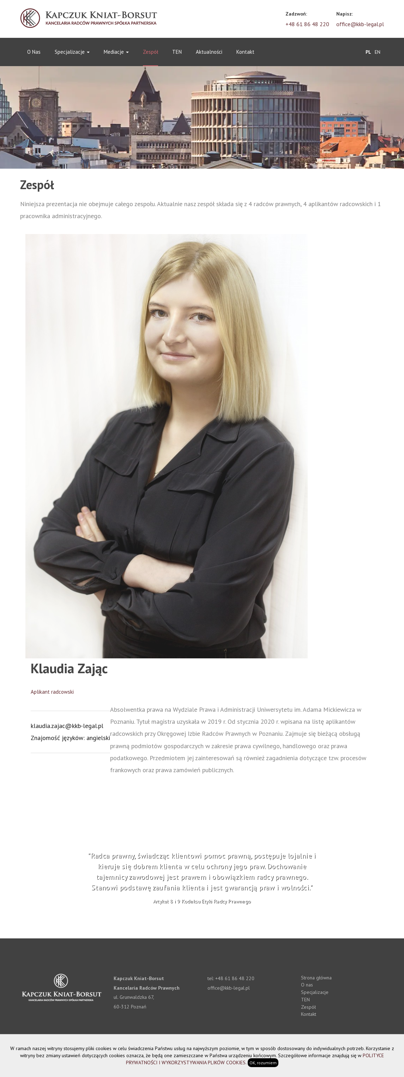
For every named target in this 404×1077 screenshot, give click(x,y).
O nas (34, 51)
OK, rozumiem (263, 1062)
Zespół (150, 51)
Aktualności (209, 51)
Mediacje (116, 51)
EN (377, 51)
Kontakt (245, 51)
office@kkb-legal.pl (360, 24)
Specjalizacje (72, 51)
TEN (177, 51)
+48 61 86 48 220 (307, 24)
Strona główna (316, 977)
